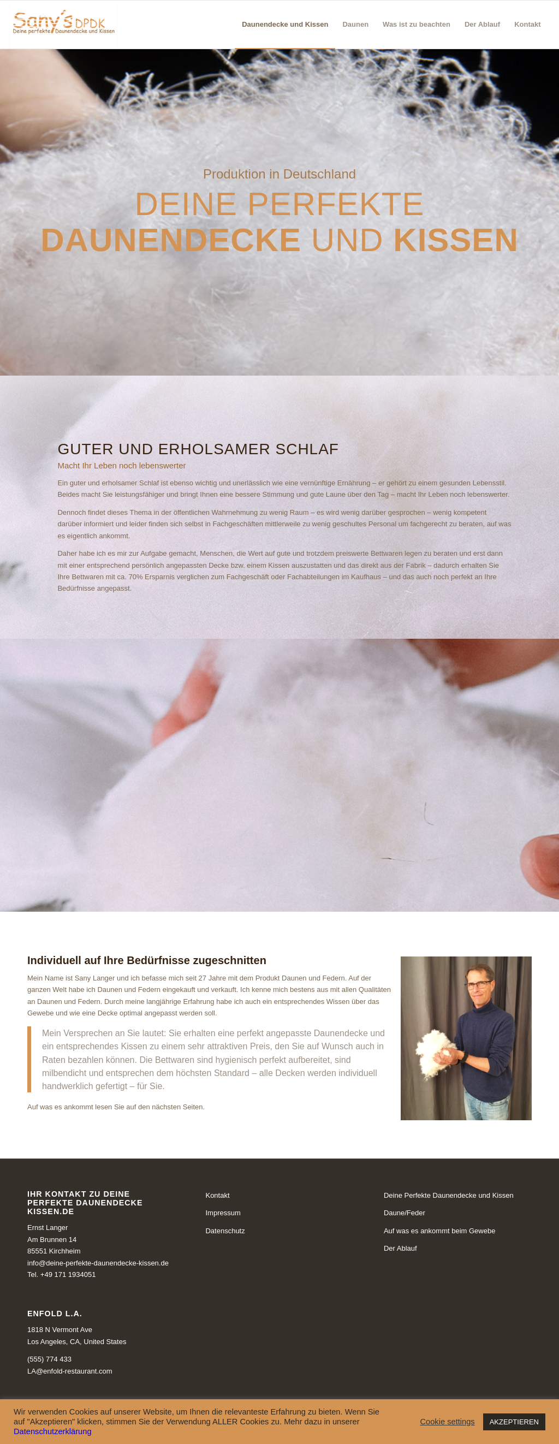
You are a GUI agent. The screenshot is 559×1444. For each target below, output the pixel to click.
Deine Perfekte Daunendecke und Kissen (449, 1195)
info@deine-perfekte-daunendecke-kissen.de (98, 1263)
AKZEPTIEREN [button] (514, 1422)
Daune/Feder (404, 1213)
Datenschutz (225, 1231)
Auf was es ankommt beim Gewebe (439, 1231)
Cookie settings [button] (447, 1421)
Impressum (222, 1213)
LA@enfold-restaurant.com (69, 1371)
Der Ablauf (400, 1248)
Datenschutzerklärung (53, 1431)
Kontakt (217, 1195)
